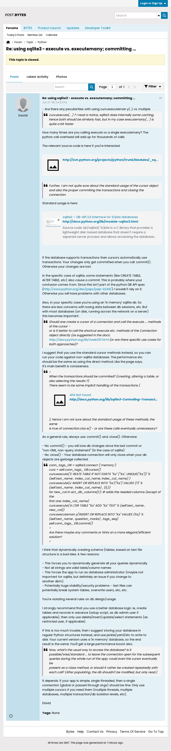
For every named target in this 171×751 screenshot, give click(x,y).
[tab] (14, 76)
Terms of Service (132, 731)
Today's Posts (15, 35)
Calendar (51, 35)
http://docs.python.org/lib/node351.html (79, 340)
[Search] (138, 15)
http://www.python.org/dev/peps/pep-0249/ (78, 289)
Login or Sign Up (153, 3)
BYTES (28, 28)
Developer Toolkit (98, 28)
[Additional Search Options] (158, 15)
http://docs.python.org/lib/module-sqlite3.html (100, 221)
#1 (160, 98)
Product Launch (49, 28)
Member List (35, 35)
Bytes (70, 731)
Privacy (111, 731)
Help (80, 731)
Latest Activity (37, 77)
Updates (73, 28)
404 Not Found (80, 395)
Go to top (156, 731)
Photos (61, 77)
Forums (12, 28)
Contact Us (95, 731)
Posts (14, 77)
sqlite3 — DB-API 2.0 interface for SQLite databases (100, 217)
